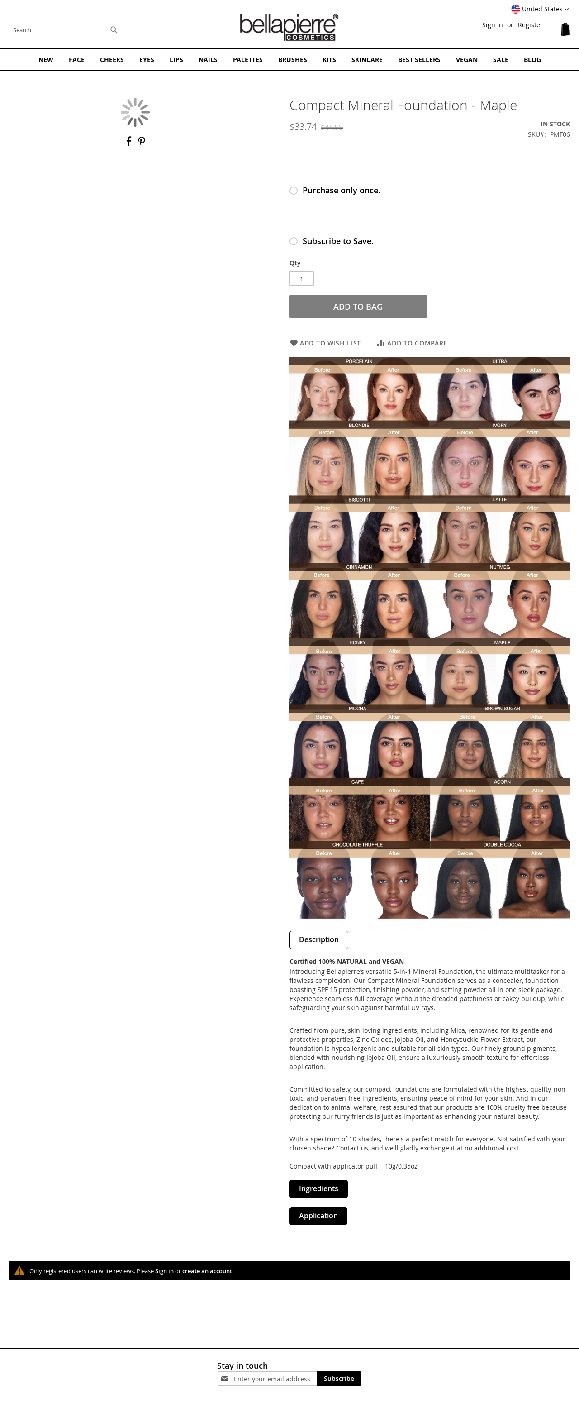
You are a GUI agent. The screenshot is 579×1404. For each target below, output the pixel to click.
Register (530, 24)
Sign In (492, 24)
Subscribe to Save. (338, 240)
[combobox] (65, 30)
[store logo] (289, 28)
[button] (540, 9)
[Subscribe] (339, 1378)
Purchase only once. (341, 190)
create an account (207, 1271)
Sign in (164, 1271)
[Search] (114, 30)
